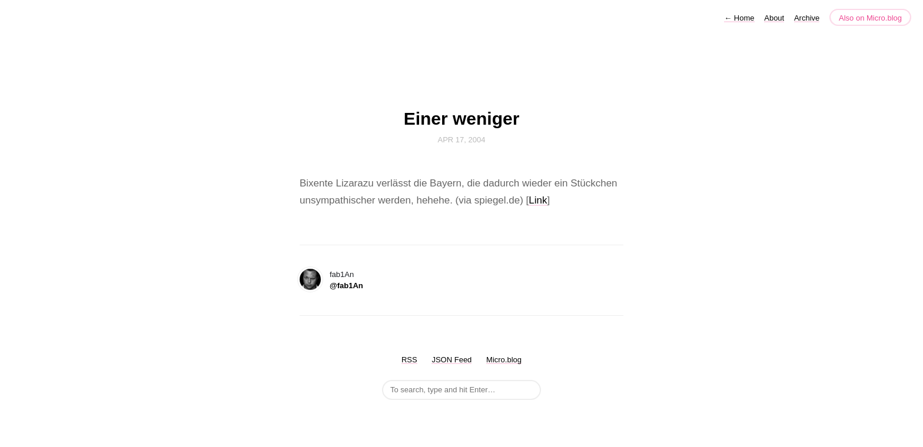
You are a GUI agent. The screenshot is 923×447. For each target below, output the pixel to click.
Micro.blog (504, 359)
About (774, 18)
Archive (806, 18)
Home (739, 18)
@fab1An (346, 285)
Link (538, 200)
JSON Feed (451, 359)
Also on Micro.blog (870, 18)
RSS (409, 359)
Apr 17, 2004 (462, 139)
